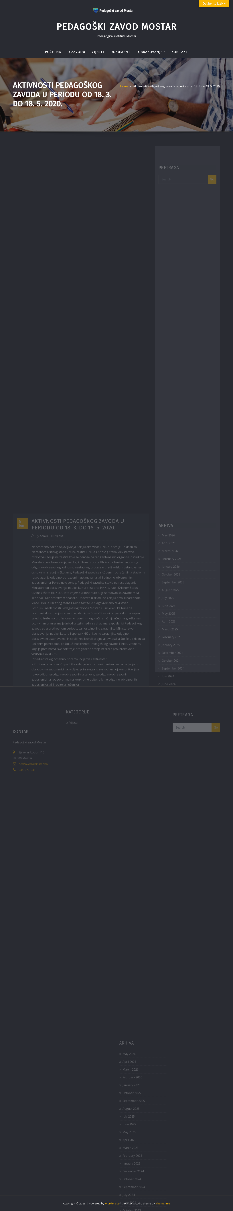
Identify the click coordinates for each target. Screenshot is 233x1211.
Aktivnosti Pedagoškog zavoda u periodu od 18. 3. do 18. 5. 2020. (176, 91)
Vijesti (98, 52)
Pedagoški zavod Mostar (116, 26)
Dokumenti (121, 52)
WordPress (112, 1203)
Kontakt (179, 52)
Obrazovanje (151, 52)
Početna (53, 52)
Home (124, 91)
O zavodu (76, 52)
